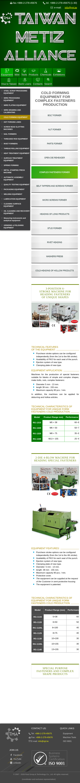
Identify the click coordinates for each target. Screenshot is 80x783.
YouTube (16, 759)
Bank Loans (24, 81)
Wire (17, 72)
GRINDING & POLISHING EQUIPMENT (14, 226)
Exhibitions (59, 72)
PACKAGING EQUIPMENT (14, 189)
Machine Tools (69, 737)
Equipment (7, 72)
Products (33, 72)
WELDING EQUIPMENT (13, 194)
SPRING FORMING (11, 165)
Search (48, 81)
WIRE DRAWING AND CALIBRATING (12, 111)
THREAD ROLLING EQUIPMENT (16, 148)
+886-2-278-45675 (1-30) (63, 3)
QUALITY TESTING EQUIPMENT (16, 185)
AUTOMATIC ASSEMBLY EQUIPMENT (13, 178)
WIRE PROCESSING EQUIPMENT (12, 99)
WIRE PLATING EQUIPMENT (15, 105)
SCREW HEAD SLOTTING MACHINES (14, 128)
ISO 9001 (67, 741)
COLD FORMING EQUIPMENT (16, 117)
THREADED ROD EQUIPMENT (16, 139)
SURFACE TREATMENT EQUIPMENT (13, 159)
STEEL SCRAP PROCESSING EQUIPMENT (15, 92)
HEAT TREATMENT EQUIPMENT (16, 153)
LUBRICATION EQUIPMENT (15, 199)
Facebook (17, 755)
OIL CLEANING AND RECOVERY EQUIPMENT (17, 212)
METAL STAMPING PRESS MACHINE (14, 171)
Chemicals (45, 72)
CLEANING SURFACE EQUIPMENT (12, 205)
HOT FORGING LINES (12, 122)
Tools (24, 72)
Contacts (38, 81)
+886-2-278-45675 (43, 733)
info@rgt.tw (71, 7)
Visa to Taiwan (9, 81)
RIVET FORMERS (11, 144)
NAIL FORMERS (10, 134)
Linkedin (16, 763)
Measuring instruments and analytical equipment (15, 219)
